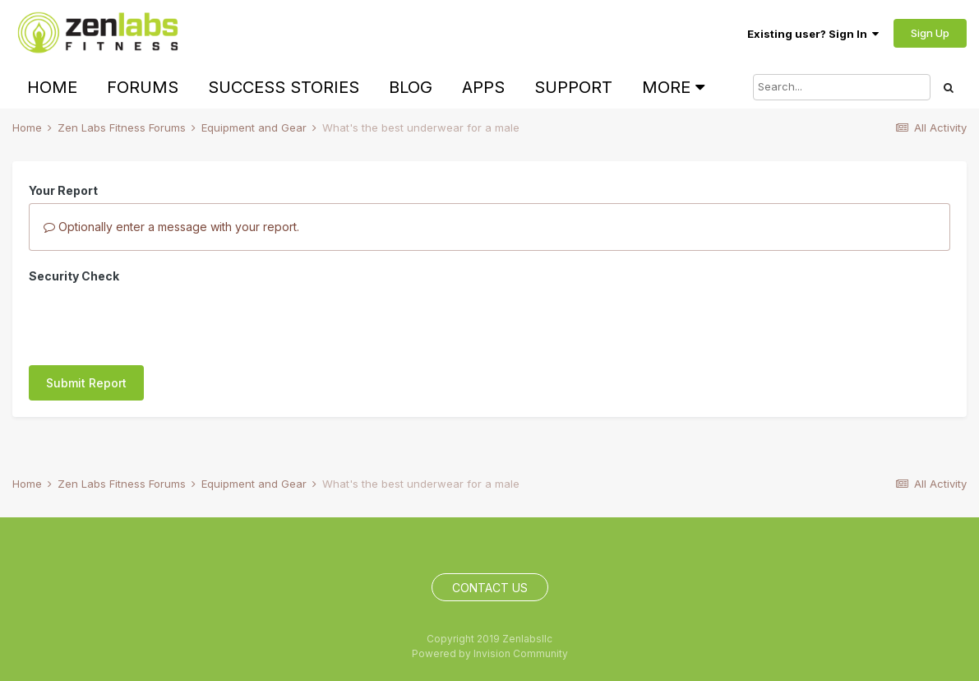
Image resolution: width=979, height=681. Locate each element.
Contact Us (490, 588)
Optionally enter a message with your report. (171, 227)
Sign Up (930, 32)
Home (52, 87)
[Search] (842, 87)
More (673, 87)
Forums (142, 87)
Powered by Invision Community (490, 653)
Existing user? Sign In (813, 33)
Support (573, 87)
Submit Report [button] (86, 319)
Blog (410, 87)
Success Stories (283, 87)
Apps (483, 87)
